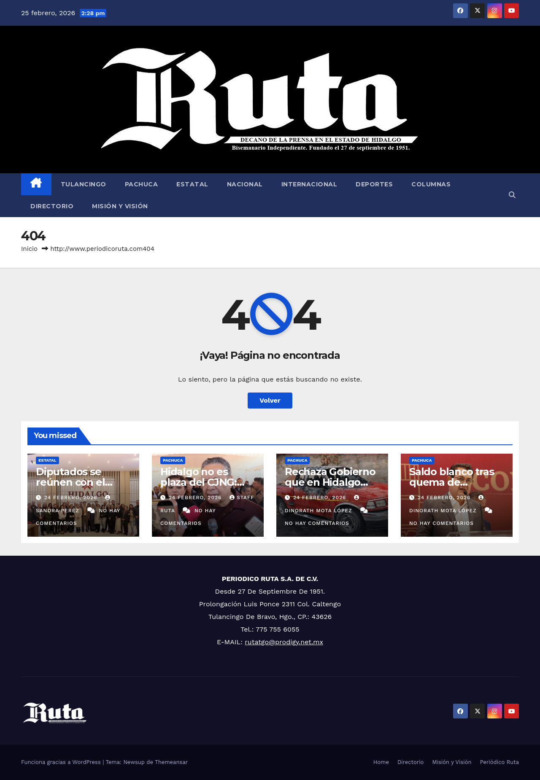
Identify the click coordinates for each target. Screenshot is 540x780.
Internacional (309, 184)
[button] (512, 195)
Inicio (29, 249)
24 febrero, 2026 (71, 497)
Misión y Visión (120, 206)
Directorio (51, 206)
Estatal (192, 184)
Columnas (431, 184)
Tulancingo (83, 184)
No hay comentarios (317, 523)
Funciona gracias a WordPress (62, 762)
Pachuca (141, 184)
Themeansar (171, 762)
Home (381, 762)
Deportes (374, 184)
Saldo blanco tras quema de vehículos (451, 482)
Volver (270, 400)
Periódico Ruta (499, 762)
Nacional (245, 184)
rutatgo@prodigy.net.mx (284, 642)
